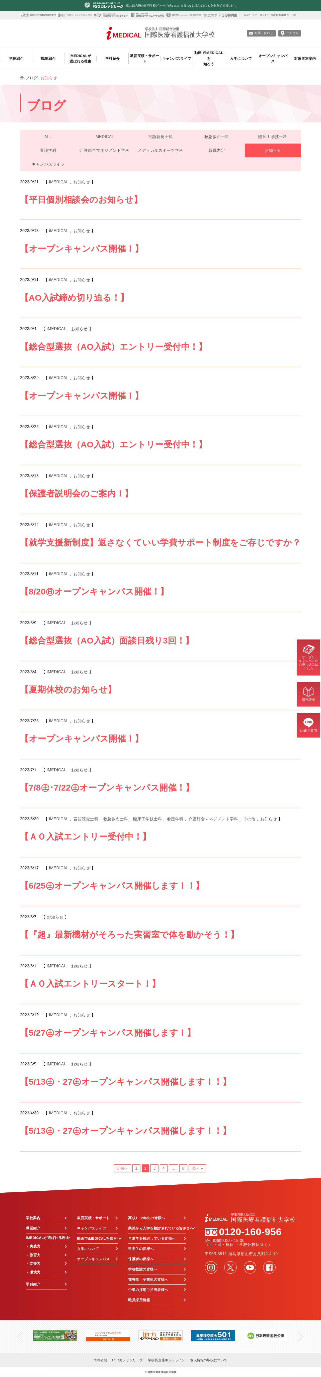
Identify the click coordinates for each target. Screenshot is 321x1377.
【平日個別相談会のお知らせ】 (81, 199)
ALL (48, 137)
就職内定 (216, 150)
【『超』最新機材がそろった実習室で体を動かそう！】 (129, 934)
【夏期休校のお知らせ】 (68, 689)
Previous (20, 1336)
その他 (249, 819)
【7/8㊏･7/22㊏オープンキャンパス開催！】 (107, 787)
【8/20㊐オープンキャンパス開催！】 (94, 591)
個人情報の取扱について (208, 1360)
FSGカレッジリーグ (127, 1360)
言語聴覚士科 (160, 137)
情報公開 (100, 1360)
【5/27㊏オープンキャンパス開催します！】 (107, 1032)
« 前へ (122, 1168)
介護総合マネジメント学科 (104, 150)
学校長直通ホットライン (166, 1360)
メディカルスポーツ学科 (160, 150)
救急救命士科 (216, 137)
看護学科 (48, 150)
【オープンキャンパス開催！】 (81, 248)
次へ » (197, 1168)
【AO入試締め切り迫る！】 (74, 297)
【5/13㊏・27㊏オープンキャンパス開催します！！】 (125, 1081)
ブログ (31, 78)
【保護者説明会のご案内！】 (76, 493)
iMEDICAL (104, 137)
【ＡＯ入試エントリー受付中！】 (85, 836)
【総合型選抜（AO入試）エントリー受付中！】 (113, 346)
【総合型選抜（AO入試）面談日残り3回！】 (107, 640)
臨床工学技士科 (272, 137)
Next (300, 1336)
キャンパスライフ (48, 164)
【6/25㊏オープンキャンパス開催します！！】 (112, 885)
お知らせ (273, 150)
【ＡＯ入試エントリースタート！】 (90, 983)
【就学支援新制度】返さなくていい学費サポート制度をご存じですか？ (160, 542)
